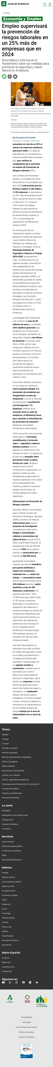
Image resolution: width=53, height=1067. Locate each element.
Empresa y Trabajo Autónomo (33, 127)
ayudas (45, 123)
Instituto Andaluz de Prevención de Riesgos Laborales (27, 125)
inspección (33, 123)
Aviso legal (26, 1022)
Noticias (7, 13)
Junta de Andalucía (3, 3)
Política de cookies (26, 1032)
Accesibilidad (26, 1017)
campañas (39, 123)
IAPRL (45, 125)
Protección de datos (26, 1037)
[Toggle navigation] (50, 4)
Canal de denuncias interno (26, 1027)
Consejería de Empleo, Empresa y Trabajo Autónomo (31, 132)
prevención (14, 123)
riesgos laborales (23, 123)
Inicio (18, 3)
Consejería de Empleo (17, 127)
